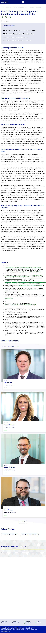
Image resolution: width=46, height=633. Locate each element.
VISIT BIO (5, 387)
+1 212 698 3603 (11, 470)
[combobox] (13, 346)
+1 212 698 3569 (11, 427)
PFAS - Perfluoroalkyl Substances (29, 534)
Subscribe (23, 550)
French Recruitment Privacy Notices (6, 629)
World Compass (15, 621)
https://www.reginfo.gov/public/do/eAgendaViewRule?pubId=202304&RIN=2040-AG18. (23, 283)
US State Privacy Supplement (20, 628)
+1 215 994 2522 (12, 512)
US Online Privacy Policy (15, 627)
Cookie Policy (22, 627)
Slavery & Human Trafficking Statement (18, 629)
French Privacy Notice (29, 628)
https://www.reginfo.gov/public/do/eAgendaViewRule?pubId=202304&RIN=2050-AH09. (23, 267)
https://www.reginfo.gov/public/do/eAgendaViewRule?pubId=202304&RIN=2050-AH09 (23, 271)
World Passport (15, 622)
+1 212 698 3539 (11, 385)
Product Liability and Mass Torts (10, 534)
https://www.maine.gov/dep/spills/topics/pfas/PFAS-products (29, 285)
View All (23, 521)
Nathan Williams (9, 467)
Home (2, 7)
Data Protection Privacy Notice (30, 627)
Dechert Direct (4, 621)
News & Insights (8, 7)
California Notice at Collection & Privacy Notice (7, 628)
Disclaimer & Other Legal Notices (5, 627)
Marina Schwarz (9, 425)
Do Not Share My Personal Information (31, 629)
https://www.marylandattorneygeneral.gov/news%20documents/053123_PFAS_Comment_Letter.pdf (25, 282)
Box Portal (3, 622)
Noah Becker (8, 510)
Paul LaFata (8, 382)
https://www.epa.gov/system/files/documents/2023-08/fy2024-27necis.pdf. (20, 304)
